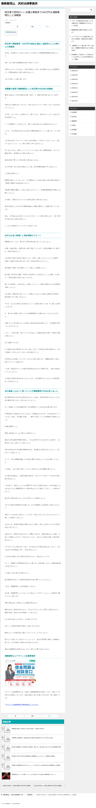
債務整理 (8, 22)
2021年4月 (74, 96)
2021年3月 (74, 101)
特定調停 (74, 129)
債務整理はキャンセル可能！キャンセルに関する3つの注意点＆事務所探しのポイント (34, 774)
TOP (13, 794)
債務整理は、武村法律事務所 (19, 3)
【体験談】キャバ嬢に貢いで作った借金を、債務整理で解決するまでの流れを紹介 (82, 48)
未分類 (73, 125)
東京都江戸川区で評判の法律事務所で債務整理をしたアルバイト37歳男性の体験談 (33, 756)
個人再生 (74, 116)
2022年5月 (74, 75)
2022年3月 (74, 83)
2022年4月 (74, 79)
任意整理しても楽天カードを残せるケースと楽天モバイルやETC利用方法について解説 (82, 57)
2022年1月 (74, 88)
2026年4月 (74, 70)
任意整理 (74, 112)
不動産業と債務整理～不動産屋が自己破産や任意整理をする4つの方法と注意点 (32, 737)
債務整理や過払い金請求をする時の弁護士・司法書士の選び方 (28, 728)
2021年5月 (74, 92)
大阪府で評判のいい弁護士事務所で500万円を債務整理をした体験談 (18, 785)
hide (14, 32)
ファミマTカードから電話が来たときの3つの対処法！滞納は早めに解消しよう (82, 39)
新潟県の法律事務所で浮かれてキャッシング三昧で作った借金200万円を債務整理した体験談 (36, 765)
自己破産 (74, 134)
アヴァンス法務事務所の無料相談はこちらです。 (22, 704)
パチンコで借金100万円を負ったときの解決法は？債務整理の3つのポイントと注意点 (82, 23)
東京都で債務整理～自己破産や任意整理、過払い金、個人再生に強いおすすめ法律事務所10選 (36, 747)
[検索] (82, 10)
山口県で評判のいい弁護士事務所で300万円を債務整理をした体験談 (49, 785)
